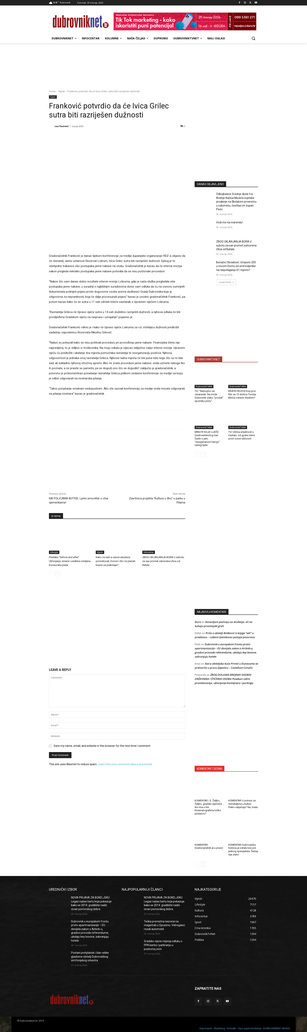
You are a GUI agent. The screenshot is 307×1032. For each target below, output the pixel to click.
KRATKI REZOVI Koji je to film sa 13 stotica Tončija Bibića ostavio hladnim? (242, 394)
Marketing (219, 1028)
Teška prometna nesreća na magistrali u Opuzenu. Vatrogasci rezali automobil (164, 925)
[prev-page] (51, 573)
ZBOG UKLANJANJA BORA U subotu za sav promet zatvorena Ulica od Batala (163, 561)
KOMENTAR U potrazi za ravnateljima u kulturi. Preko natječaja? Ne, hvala (243, 804)
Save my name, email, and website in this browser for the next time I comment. (102, 745)
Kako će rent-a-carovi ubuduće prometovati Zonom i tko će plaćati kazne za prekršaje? (115, 561)
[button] (253, 38)
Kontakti (231, 1028)
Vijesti (61, 91)
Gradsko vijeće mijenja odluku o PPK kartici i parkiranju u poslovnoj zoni (163, 945)
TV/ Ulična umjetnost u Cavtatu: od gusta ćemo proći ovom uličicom (241, 435)
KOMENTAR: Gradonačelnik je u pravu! (209, 846)
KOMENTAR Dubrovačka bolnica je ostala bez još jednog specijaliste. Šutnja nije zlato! (243, 849)
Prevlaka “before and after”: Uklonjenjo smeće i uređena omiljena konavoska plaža (69, 561)
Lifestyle (54, 552)
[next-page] (57, 573)
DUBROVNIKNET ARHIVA (276, 1028)
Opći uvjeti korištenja (249, 1028)
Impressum (206, 1028)
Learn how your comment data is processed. (125, 764)
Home (52, 91)
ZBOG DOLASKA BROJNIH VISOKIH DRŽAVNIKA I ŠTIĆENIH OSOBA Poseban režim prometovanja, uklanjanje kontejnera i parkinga (224, 679)
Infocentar (149, 552)
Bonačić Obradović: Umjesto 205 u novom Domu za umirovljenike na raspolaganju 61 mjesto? (236, 266)
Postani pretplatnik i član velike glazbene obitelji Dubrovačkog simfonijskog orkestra (90, 956)
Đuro (198, 622)
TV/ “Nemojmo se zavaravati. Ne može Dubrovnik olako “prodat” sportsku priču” (209, 396)
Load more (226, 282)
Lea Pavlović (62, 126)
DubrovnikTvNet (204, 386)
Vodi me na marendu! (229, 222)
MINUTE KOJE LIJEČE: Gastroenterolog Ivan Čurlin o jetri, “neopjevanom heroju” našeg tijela (207, 438)
